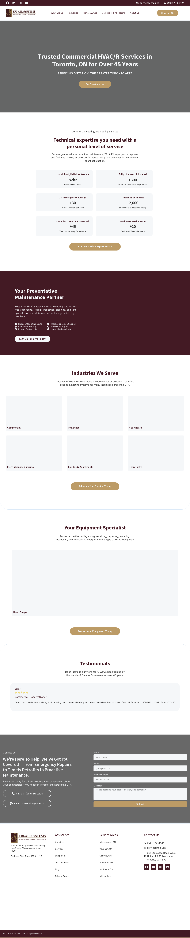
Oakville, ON (105, 856)
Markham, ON (106, 869)
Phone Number (101, 774)
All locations (105, 876)
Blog (57, 869)
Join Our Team (62, 862)
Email (96, 763)
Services (59, 849)
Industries (73, 13)
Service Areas (90, 13)
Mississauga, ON (107, 842)
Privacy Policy (62, 876)
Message (98, 786)
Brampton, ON (106, 862)
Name (96, 752)
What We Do (57, 13)
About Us (134, 13)
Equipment (60, 856)
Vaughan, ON (106, 849)
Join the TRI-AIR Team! (113, 13)
